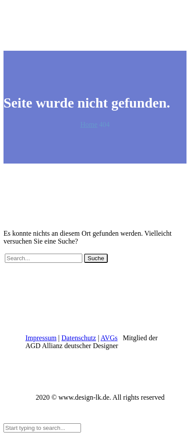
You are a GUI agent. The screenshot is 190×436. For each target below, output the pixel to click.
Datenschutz (78, 338)
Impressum (40, 338)
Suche (96, 258)
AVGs (109, 338)
